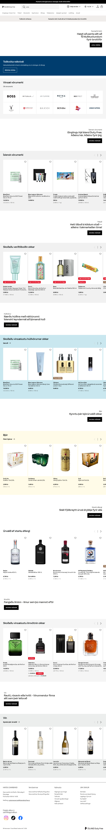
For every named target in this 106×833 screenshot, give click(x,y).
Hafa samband (58, 803)
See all (5, 343)
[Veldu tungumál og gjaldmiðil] (89, 6)
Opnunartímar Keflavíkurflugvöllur (39, 792)
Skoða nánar (94, 141)
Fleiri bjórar (7, 439)
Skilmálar (83, 792)
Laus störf (83, 801)
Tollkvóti (57, 796)
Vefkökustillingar (85, 803)
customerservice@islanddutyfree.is (19, 800)
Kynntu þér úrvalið (10, 722)
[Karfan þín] (102, 6)
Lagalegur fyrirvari (85, 796)
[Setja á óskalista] (25, 162)
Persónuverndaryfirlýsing (88, 794)
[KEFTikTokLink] (13, 820)
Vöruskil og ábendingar (61, 799)
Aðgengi (57, 801)
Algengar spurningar (60, 792)
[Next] (101, 155)
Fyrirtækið (83, 799)
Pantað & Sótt (58, 794)
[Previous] (95, 155)
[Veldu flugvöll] (73, 6)
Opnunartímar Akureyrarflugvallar (39, 794)
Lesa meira (95, 45)
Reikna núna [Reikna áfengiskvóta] (10, 70)
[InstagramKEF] (6, 820)
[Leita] (40, 7)
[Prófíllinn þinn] (98, 6)
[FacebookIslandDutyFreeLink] (21, 820)
